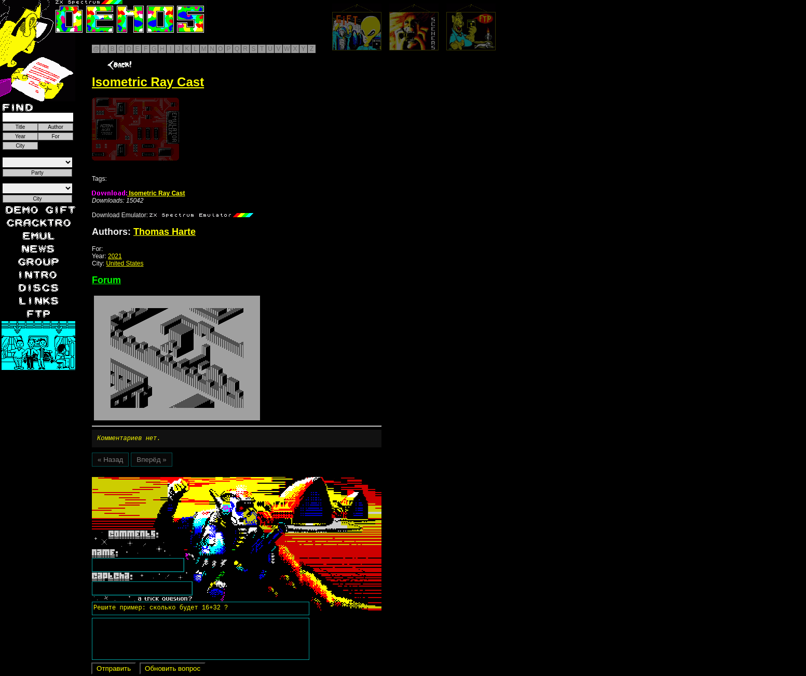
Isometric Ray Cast (138, 193)
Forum (106, 280)
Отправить (114, 670)
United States (124, 263)
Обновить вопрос (172, 670)
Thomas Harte (164, 232)
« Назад (110, 461)
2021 (115, 256)
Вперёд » (151, 461)
